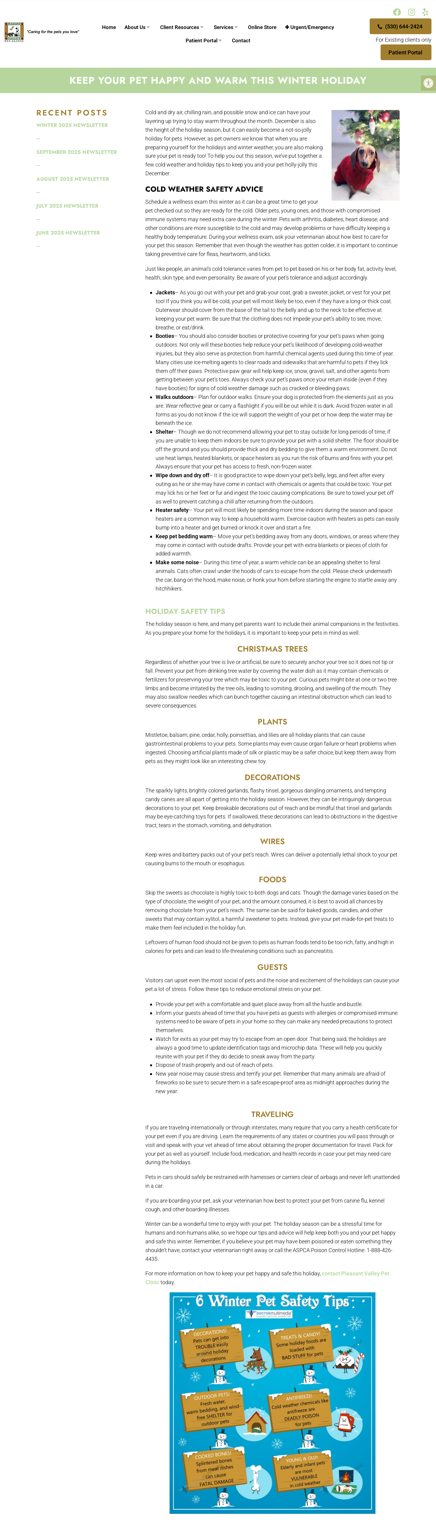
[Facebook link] (397, 12)
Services (223, 27)
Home (109, 27)
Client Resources (179, 27)
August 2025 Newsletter (72, 179)
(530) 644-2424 (400, 26)
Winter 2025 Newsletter (72, 125)
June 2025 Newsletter (68, 232)
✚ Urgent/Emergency (309, 27)
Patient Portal (201, 40)
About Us (135, 27)
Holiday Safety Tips (185, 611)
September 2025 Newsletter (76, 152)
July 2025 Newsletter (67, 205)
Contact (241, 40)
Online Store (262, 27)
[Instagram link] (411, 12)
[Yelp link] (425, 12)
